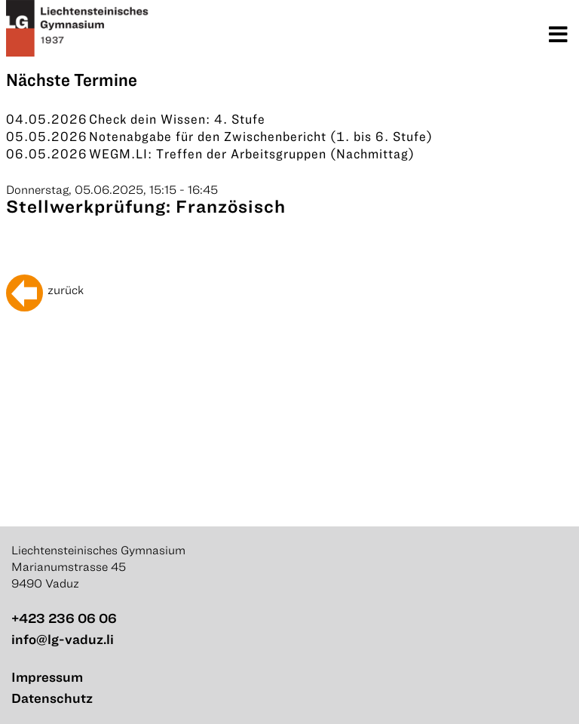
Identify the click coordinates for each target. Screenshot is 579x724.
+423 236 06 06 (64, 618)
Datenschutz (52, 698)
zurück (65, 289)
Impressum (47, 677)
